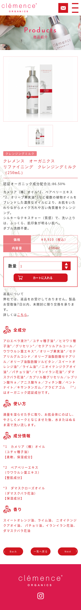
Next (68, 551)
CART (63, 8)
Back (13, 551)
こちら (22, 314)
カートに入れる (42, 278)
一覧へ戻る (40, 551)
